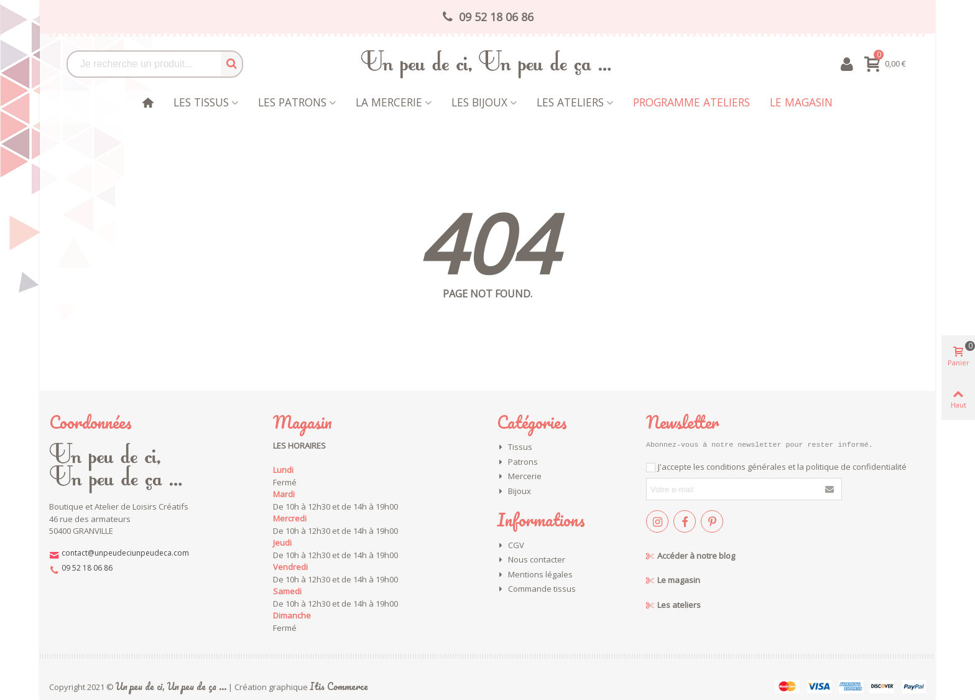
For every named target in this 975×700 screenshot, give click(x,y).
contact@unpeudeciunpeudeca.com (125, 553)
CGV (510, 545)
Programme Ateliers (691, 102)
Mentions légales (535, 575)
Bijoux (514, 491)
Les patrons (292, 102)
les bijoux (479, 102)
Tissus (514, 447)
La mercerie (389, 102)
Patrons (517, 462)
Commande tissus (536, 589)
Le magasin (801, 102)
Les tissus (201, 102)
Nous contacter (531, 560)
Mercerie (519, 476)
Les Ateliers (570, 102)
